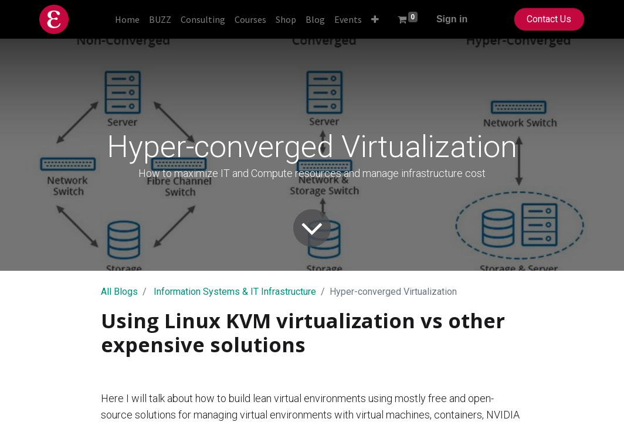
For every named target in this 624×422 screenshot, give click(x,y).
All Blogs (119, 291)
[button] (375, 19)
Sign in (451, 19)
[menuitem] (127, 19)
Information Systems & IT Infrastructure (235, 291)
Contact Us (549, 19)
